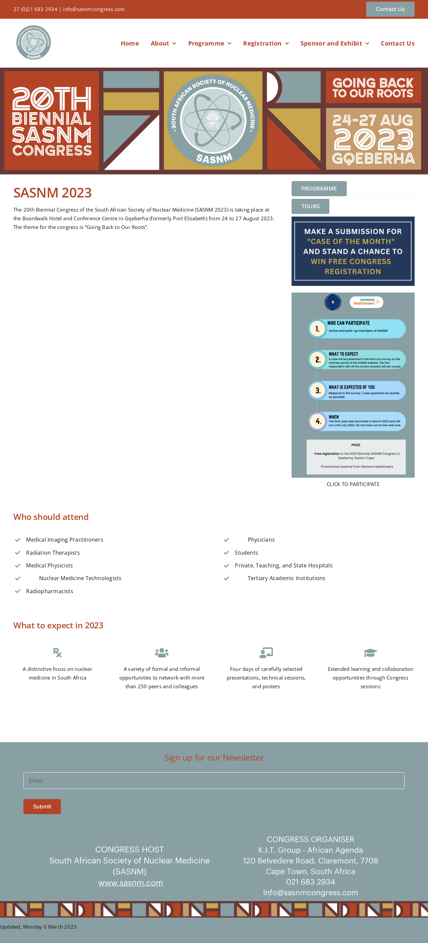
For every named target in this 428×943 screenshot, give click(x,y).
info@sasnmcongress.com (94, 9)
